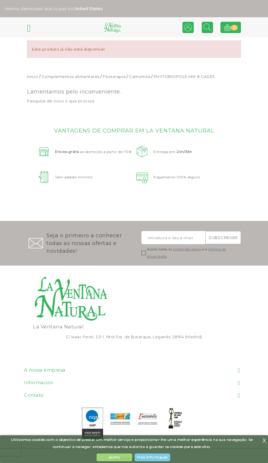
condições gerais (187, 249)
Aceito (114, 457)
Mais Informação (152, 457)
